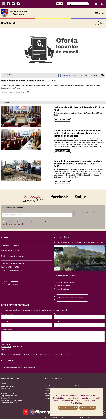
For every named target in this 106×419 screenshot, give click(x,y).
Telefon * (4, 321)
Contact (3, 383)
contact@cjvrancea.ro (16, 255)
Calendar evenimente (7, 385)
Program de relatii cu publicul (64, 281)
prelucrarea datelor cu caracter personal (55, 353)
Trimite (10, 360)
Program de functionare (62, 285)
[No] (100, 402)
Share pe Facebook (68, 75)
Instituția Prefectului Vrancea (54, 387)
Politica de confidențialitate (9, 402)
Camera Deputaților (81, 387)
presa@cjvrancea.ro (15, 270)
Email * (56, 321)
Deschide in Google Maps (65, 274)
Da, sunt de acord (68, 408)
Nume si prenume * (8, 313)
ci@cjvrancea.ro (13, 283)
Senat (77, 385)
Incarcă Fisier (6, 344)
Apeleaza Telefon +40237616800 (102, 4)
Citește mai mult (62, 119)
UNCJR (47, 385)
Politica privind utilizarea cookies (11, 399)
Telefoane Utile (6, 397)
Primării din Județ (6, 390)
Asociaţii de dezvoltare (8, 392)
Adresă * (57, 313)
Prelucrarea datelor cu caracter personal (72, 297)
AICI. (27, 91)
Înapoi (100, 23)
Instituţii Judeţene (6, 387)
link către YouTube (80, 197)
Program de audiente (61, 288)
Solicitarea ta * (6, 329)
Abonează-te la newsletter (90, 75)
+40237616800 (13, 250)
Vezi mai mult (88, 408)
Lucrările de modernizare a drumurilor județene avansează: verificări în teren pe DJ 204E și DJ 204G (78, 163)
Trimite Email (96, 4)
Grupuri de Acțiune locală (9, 395)
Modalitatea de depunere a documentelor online (18, 366)
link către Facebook (59, 197)
